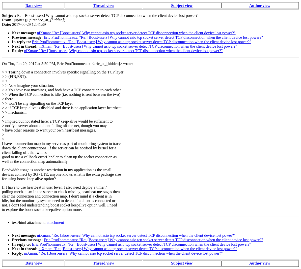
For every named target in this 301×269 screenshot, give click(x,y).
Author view (259, 5)
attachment (55, 222)
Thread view (103, 5)
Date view (33, 5)
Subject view (182, 5)
